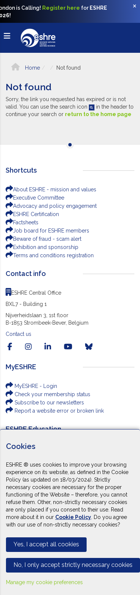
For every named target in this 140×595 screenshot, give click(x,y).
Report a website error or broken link (55, 411)
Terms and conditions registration (50, 255)
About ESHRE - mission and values (51, 189)
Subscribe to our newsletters (45, 403)
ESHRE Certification (32, 214)
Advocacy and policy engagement (51, 206)
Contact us (18, 334)
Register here (61, 8)
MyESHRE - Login (31, 386)
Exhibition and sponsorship (42, 247)
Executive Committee (35, 198)
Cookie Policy (73, 517)
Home (25, 68)
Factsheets (22, 222)
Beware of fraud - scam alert (43, 239)
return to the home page (98, 114)
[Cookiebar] (70, 512)
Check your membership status (48, 394)
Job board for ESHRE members (47, 231)
